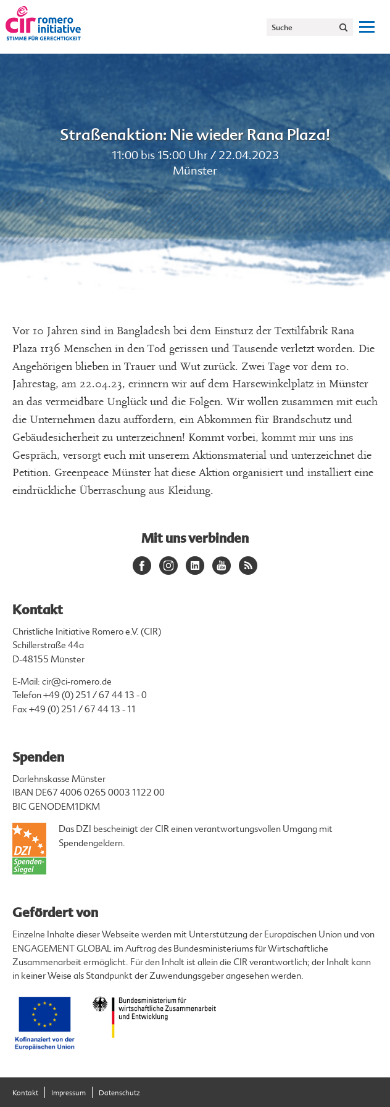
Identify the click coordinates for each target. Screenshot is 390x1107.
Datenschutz (119, 1093)
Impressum (68, 1093)
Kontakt (25, 1093)
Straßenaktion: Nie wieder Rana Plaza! (195, 135)
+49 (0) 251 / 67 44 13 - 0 (95, 695)
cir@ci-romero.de (77, 682)
